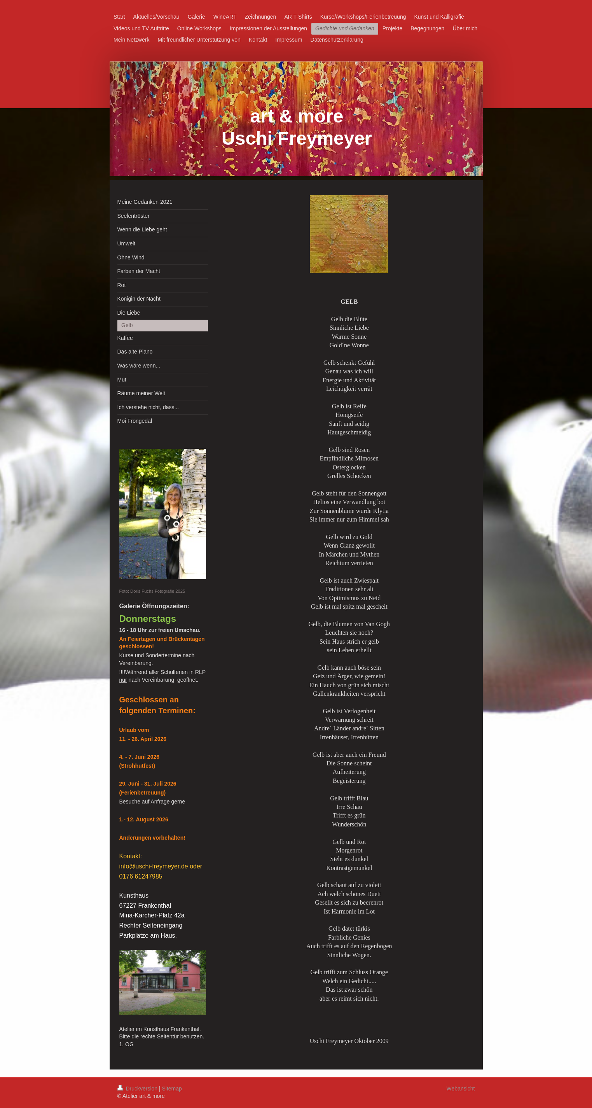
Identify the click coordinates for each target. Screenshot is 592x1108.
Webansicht (461, 1088)
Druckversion (138, 1088)
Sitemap (172, 1088)
